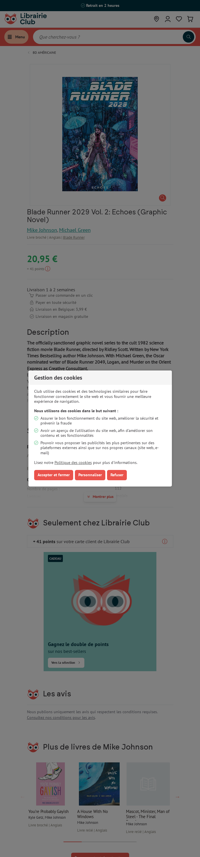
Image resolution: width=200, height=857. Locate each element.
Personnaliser (90, 474)
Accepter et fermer (54, 474)
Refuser (116, 474)
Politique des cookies (73, 462)
